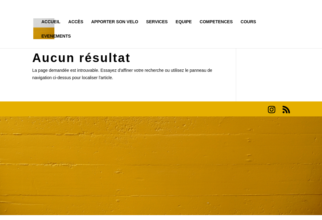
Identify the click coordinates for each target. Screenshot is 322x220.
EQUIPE (184, 22)
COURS (248, 22)
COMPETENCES (216, 22)
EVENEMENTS (56, 36)
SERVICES (157, 22)
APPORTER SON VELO (114, 22)
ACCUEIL (50, 22)
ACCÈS (75, 22)
